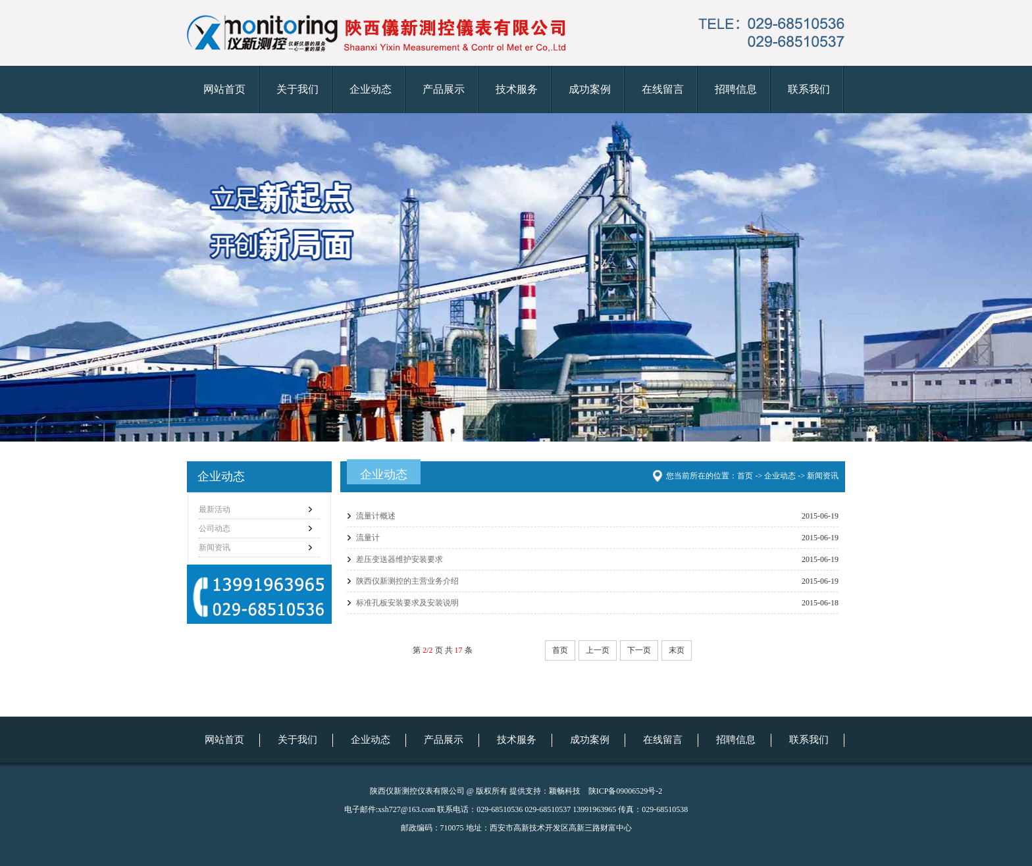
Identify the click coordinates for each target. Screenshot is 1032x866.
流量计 (368, 537)
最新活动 (214, 509)
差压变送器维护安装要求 (399, 559)
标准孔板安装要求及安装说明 (407, 602)
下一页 (639, 650)
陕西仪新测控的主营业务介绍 (407, 581)
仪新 (516, 277)
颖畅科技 (564, 791)
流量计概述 (376, 516)
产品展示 (444, 89)
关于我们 (297, 89)
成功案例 (590, 89)
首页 (560, 650)
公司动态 (214, 528)
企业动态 (370, 89)
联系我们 (809, 89)
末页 (676, 650)
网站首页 (224, 89)
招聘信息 (736, 89)
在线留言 (663, 89)
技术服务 (517, 89)
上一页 (597, 650)
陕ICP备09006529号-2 (625, 791)
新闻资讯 (214, 547)
